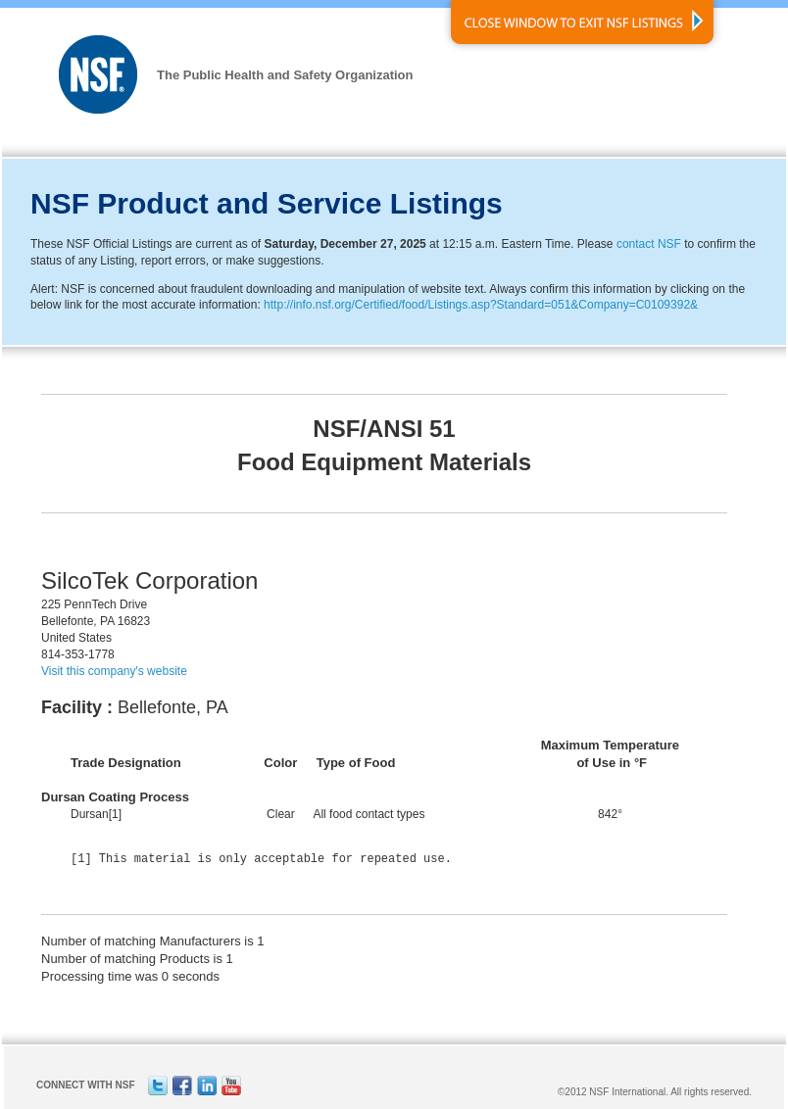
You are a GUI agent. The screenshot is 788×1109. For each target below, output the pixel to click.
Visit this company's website (114, 671)
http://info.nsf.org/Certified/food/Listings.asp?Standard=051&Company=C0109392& (481, 305)
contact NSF (648, 244)
